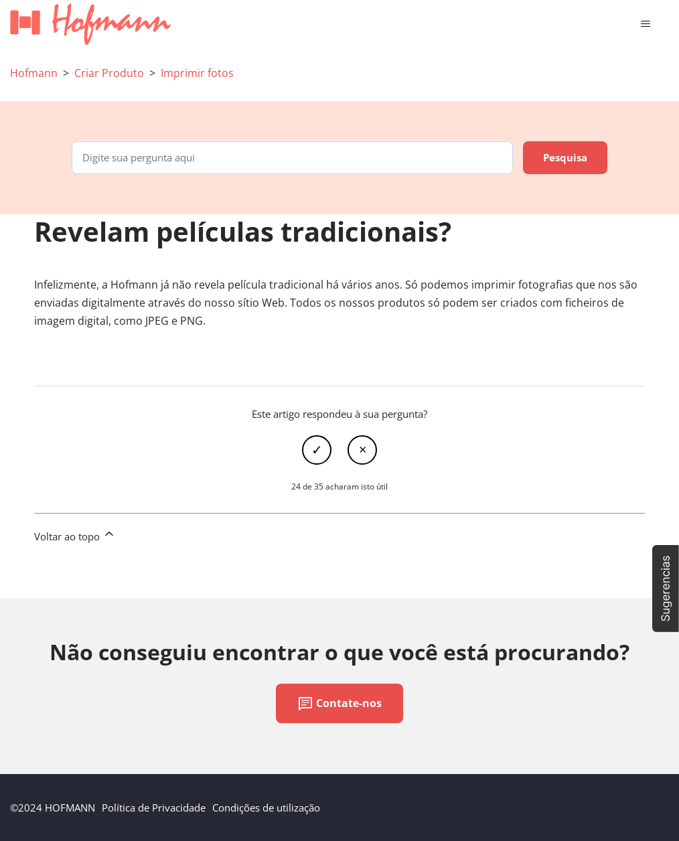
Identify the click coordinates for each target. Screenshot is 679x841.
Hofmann (34, 73)
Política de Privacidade (154, 807)
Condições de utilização (266, 807)
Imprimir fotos (197, 73)
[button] (665, 588)
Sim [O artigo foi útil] (316, 450)
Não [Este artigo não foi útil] (362, 450)
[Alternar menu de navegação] (645, 24)
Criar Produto (109, 73)
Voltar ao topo (75, 535)
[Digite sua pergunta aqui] (292, 157)
